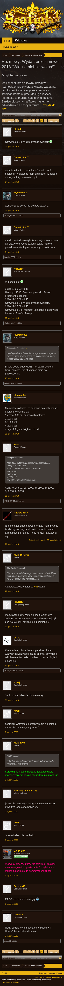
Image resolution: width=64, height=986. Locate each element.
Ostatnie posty (10, 46)
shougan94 (20, 395)
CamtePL (18, 914)
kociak (17, 129)
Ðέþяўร (18, 682)
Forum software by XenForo (13, 980)
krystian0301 (20, 192)
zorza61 (7, 941)
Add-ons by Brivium (11, 982)
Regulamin (40, 977)
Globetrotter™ (21, 157)
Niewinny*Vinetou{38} (25, 790)
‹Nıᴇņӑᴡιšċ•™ (21, 512)
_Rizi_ (17, 637)
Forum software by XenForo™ (38, 980)
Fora (7, 40)
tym (36, 586)
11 (46, 121)
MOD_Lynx (19, 742)
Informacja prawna (47, 973)
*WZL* (17, 711)
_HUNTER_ (20, 602)
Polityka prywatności (54, 977)
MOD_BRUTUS (11, 216)
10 (41, 121)
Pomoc (59, 973)
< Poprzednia (8, 121)
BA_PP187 (19, 851)
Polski (4, 973)
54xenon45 (19, 886)
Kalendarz (21, 40)
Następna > (53, 121)
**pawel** (18, 269)
